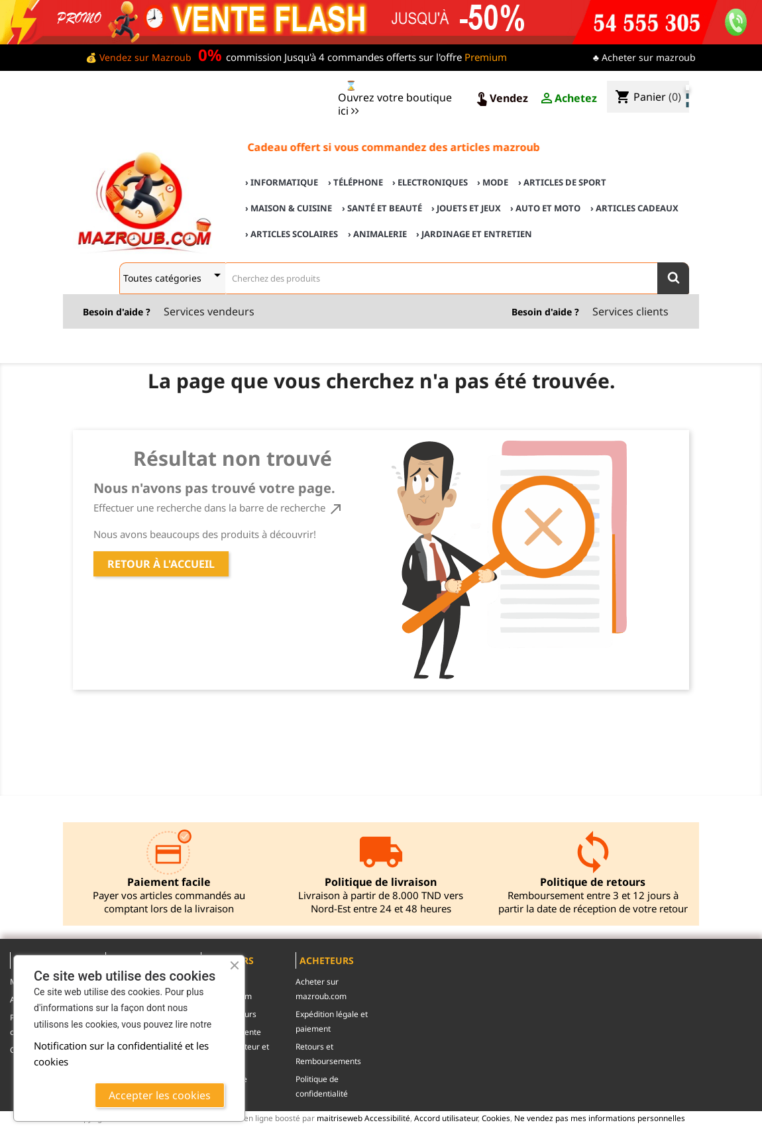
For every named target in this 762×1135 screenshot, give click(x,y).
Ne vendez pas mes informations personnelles (599, 1117)
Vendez (501, 98)
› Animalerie (377, 234)
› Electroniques (430, 182)
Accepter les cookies (160, 1095)
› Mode (492, 182)
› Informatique (281, 182)
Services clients (630, 311)
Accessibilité (387, 1117)
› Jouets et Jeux (466, 208)
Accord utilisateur (446, 1117)
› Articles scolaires (291, 234)
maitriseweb (339, 1117)
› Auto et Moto (545, 208)
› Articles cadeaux (634, 208)
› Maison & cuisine (288, 208)
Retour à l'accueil (161, 564)
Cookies (496, 1117)
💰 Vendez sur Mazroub (138, 57)
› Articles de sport (562, 182)
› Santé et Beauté (382, 208)
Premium (485, 57)
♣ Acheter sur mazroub (644, 57)
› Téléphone (355, 182)
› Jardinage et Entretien (474, 234)
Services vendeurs (209, 311)
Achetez (568, 98)
